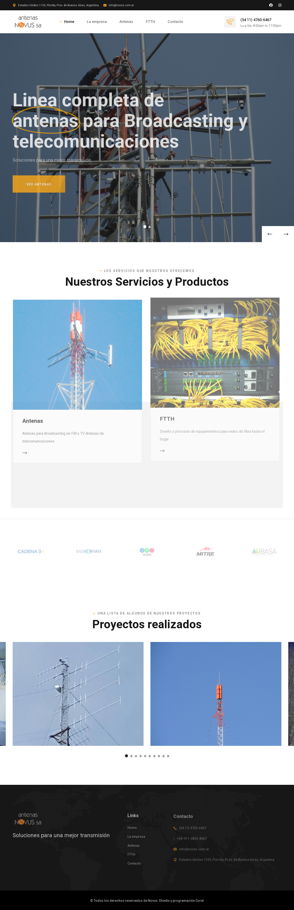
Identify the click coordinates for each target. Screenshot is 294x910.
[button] (144, 226)
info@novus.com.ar (121, 5)
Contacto (175, 21)
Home (69, 21)
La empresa (97, 21)
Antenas (126, 21)
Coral (199, 900)
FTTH (150, 21)
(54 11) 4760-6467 (255, 20)
